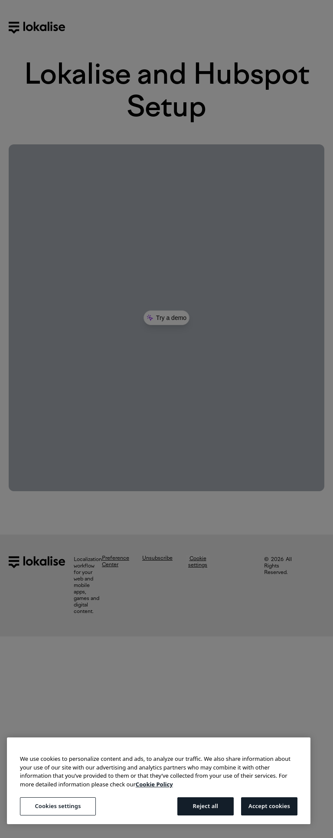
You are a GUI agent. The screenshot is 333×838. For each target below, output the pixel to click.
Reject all (205, 806)
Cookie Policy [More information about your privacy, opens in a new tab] (154, 784)
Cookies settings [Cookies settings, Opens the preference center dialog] (58, 806)
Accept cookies (269, 806)
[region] (158, 780)
